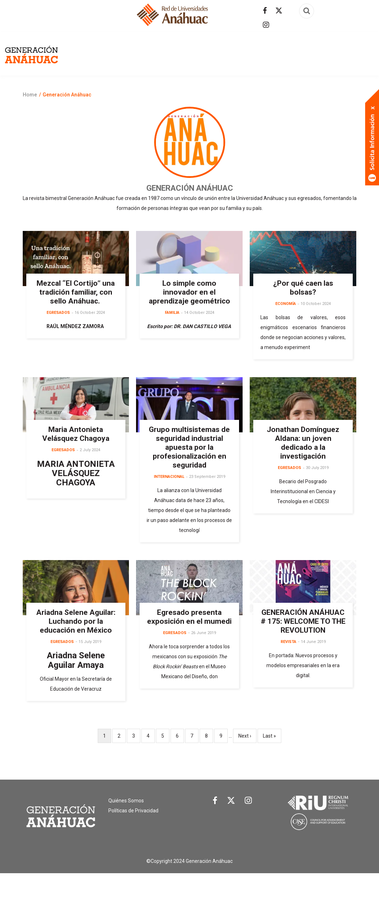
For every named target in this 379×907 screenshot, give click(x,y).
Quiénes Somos (126, 835)
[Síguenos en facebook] (264, 10)
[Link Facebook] (215, 836)
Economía (264, 59)
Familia (346, 59)
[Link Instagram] (248, 836)
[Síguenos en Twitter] (279, 10)
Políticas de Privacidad (133, 845)
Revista (96, 59)
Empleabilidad (307, 59)
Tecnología (259, 93)
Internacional (188, 93)
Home (30, 129)
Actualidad (171, 59)
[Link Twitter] (231, 836)
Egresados (131, 59)
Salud (225, 93)
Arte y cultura (219, 59)
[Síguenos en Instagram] (266, 25)
